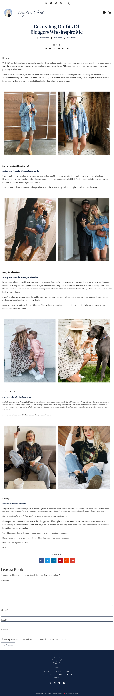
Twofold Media (73, 694)
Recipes (51, 674)
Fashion (58, 671)
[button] (45, 48)
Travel (67, 671)
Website (4, 630)
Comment (6, 580)
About (69, 674)
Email (4, 620)
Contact (57, 677)
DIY (43, 674)
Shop (61, 674)
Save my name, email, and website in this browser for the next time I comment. (35, 639)
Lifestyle (47, 671)
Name (4, 610)
